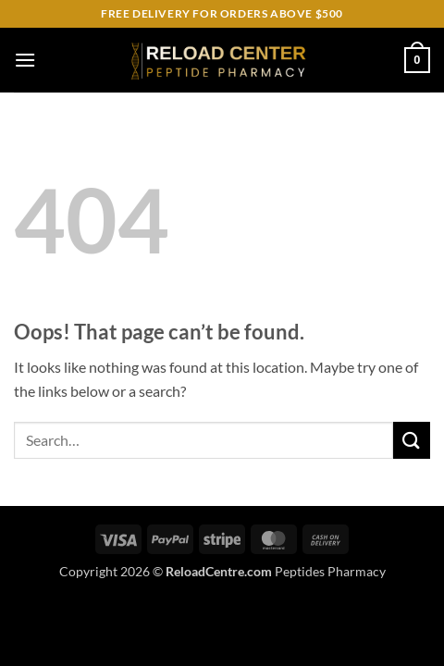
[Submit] (411, 440)
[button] (25, 59)
